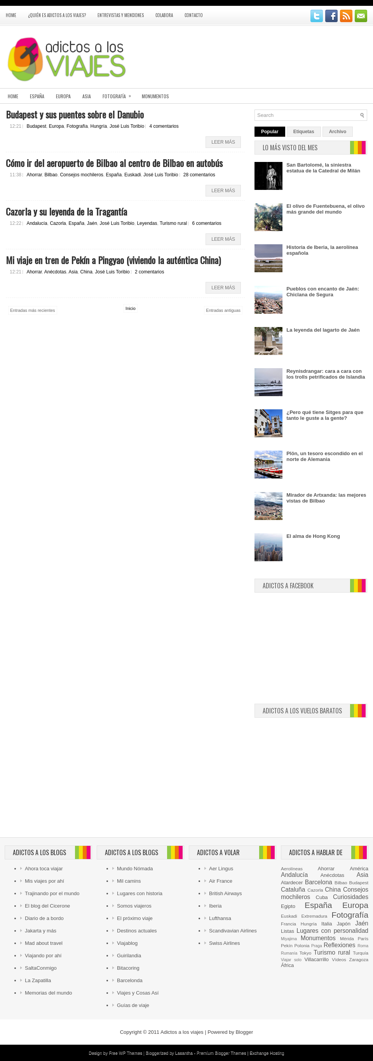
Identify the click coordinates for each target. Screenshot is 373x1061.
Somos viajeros (134, 906)
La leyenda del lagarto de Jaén (323, 330)
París (363, 938)
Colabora (164, 15)
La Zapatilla (38, 980)
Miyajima (289, 939)
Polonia (302, 945)
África (287, 965)
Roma (362, 946)
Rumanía (289, 953)
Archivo (338, 131)
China (86, 272)
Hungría (99, 126)
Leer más (223, 142)
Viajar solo (291, 960)
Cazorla (58, 223)
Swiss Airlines (224, 943)
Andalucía (36, 223)
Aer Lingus (221, 868)
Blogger (244, 1032)
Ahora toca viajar (44, 868)
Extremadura (314, 915)
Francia (288, 923)
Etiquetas (303, 131)
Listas (287, 931)
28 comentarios (199, 174)
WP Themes (130, 1053)
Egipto (288, 906)
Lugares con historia (139, 893)
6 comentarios (206, 223)
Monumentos (155, 96)
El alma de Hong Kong (313, 536)
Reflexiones (339, 945)
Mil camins (129, 881)
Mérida (347, 938)
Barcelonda (130, 980)
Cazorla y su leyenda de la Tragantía (66, 211)
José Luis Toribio (127, 126)
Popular (270, 131)
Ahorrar (34, 174)
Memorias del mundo (48, 993)
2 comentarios (149, 272)
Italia (326, 924)
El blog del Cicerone (47, 906)
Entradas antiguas (223, 310)
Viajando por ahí (43, 955)
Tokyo (306, 952)
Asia (86, 96)
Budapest (36, 126)
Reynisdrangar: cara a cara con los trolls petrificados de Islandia (325, 374)
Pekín (287, 945)
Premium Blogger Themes (221, 1053)
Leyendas (147, 223)
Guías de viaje (133, 1005)
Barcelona (318, 882)
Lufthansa (220, 918)
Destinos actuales (137, 931)
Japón (343, 924)
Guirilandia (129, 955)
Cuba (322, 897)
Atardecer (292, 882)
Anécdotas (55, 272)
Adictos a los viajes (182, 1032)
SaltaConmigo (41, 968)
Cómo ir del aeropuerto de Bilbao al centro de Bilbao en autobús (114, 162)
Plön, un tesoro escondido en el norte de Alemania (324, 456)
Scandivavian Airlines (233, 931)
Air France (220, 881)
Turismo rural (173, 223)
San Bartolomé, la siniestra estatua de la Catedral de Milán (323, 168)
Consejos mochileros (81, 174)
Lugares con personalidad (332, 930)
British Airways (225, 893)
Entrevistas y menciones (121, 15)
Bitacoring (128, 968)
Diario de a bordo (44, 918)
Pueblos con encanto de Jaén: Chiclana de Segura (322, 291)
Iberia (215, 906)
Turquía (360, 952)
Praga (316, 946)
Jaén (92, 223)
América (359, 868)
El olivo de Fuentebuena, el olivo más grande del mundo (325, 209)
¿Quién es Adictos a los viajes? (57, 15)
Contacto (194, 15)
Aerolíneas (292, 868)
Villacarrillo (316, 959)
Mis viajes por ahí (44, 881)
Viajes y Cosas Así (138, 993)
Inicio (130, 308)
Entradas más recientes (32, 310)
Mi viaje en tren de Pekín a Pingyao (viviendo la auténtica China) (113, 259)
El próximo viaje (135, 918)
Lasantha (184, 1053)
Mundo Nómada (135, 868)
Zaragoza (358, 959)
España (37, 96)
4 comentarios (163, 126)
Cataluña (293, 889)
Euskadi (132, 174)
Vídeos (339, 959)
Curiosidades (350, 897)
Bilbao (50, 174)
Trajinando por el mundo (52, 893)
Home (11, 15)
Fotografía (119, 93)
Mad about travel (44, 943)
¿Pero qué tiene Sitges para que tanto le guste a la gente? (324, 415)
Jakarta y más (40, 931)
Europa (63, 96)
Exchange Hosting (266, 1053)
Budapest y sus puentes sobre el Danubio (75, 114)
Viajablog (127, 943)
